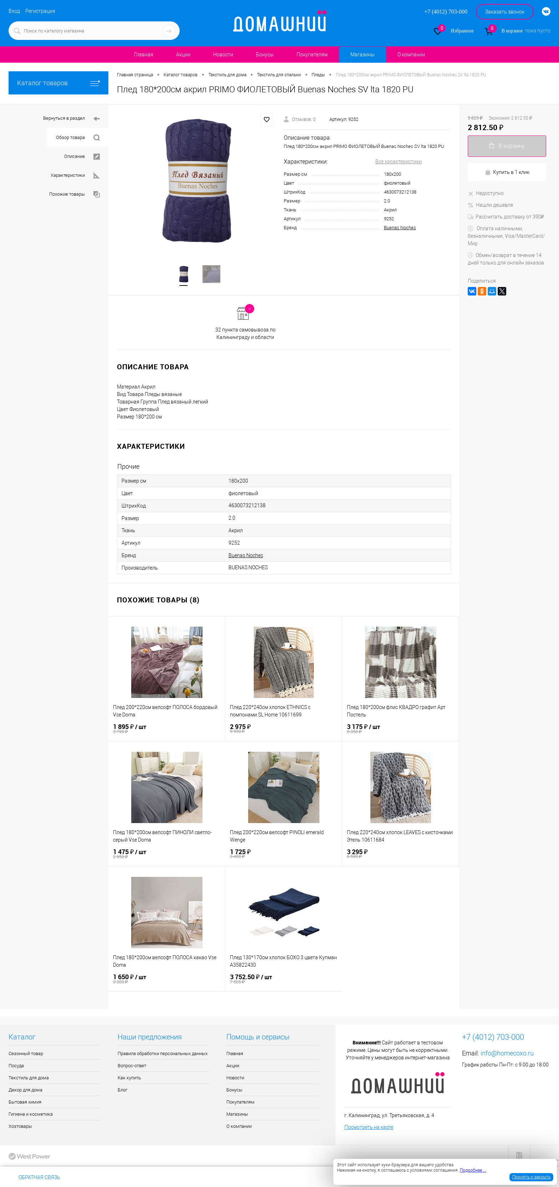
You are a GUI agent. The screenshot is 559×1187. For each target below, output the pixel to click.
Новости (223, 54)
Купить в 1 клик (507, 172)
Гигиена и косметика (31, 1114)
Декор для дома (25, 1090)
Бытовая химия (25, 1102)
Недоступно (486, 193)
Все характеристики (398, 161)
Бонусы (265, 54)
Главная (143, 54)
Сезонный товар (26, 1054)
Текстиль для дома (29, 1078)
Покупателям (312, 54)
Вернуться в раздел (71, 118)
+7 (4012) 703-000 (90, 1177)
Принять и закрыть (531, 1177)
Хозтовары (20, 1127)
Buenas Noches (400, 227)
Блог (122, 1090)
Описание (82, 156)
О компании (411, 54)
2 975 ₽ (283, 729)
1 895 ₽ (166, 729)
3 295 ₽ (400, 854)
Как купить (129, 1078)
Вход (14, 11)
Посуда (16, 1066)
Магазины (362, 54)
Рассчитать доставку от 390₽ (506, 217)
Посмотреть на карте (368, 1128)
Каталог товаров (58, 82)
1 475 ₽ (167, 854)
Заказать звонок (504, 12)
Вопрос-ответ (132, 1066)
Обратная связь (34, 1177)
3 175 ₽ (400, 729)
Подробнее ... (473, 1170)
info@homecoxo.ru (507, 1054)
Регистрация (40, 11)
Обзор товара (78, 137)
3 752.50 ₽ (284, 980)
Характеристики (75, 175)
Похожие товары (74, 194)
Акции (183, 54)
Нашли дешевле (490, 205)
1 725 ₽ (283, 854)
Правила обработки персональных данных (162, 1054)
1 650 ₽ (166, 980)
